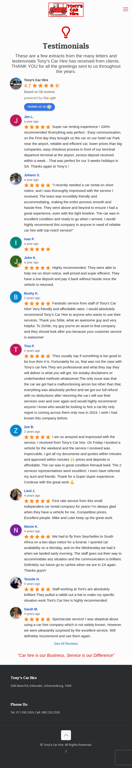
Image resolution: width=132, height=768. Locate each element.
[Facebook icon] (66, 751)
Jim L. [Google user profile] (29, 117)
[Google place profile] (36, 80)
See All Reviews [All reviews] (66, 644)
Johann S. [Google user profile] (32, 175)
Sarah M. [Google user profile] (31, 609)
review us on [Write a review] (40, 107)
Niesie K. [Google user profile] (31, 526)
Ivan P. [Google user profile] (29, 239)
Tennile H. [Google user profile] (32, 579)
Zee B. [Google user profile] (29, 427)
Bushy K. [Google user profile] (31, 293)
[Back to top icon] (66, 735)
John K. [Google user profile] (30, 258)
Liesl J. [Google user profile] (29, 491)
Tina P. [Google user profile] (29, 346)
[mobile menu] (126, 9)
